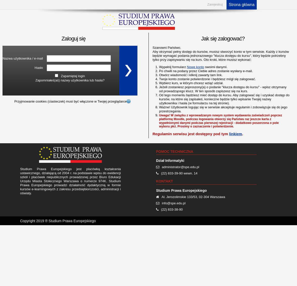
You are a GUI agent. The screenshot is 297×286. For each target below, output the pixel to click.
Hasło (39, 68)
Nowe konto (195, 67)
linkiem (235, 134)
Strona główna (241, 5)
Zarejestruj (215, 4)
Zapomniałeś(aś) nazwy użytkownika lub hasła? (70, 80)
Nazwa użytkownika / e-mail (23, 58)
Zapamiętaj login (73, 76)
